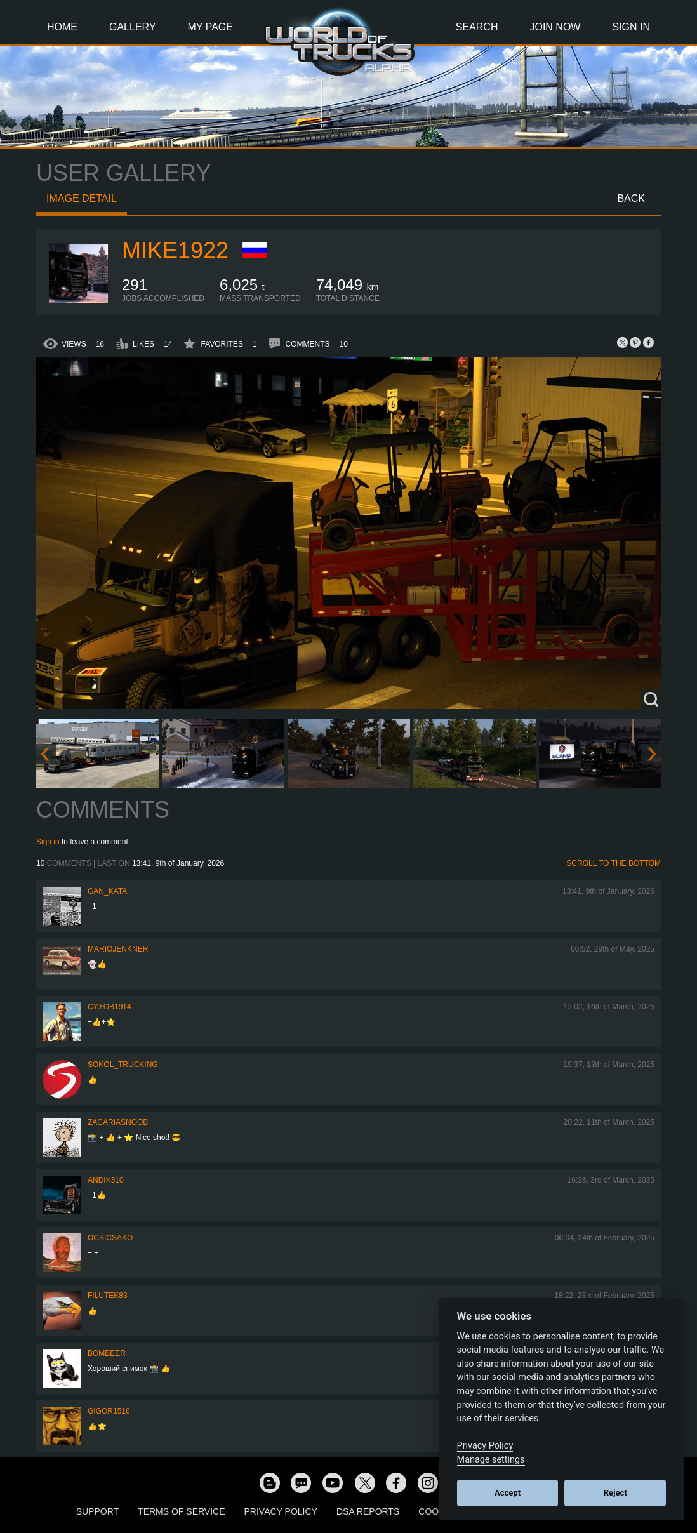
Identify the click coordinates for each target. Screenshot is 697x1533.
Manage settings (491, 1459)
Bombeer (107, 1353)
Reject (615, 1492)
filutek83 (108, 1295)
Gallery (132, 27)
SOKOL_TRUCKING (123, 1064)
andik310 (106, 1180)
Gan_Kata (107, 891)
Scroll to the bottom (613, 863)
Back (631, 198)
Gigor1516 (109, 1411)
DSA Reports (367, 1511)
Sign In (631, 27)
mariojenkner (118, 949)
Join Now (554, 27)
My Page (210, 27)
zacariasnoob (118, 1122)
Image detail (81, 198)
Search (477, 27)
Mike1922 (175, 250)
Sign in (48, 841)
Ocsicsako (110, 1237)
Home (62, 27)
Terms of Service (181, 1511)
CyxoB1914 (109, 1006)
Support (97, 1511)
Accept (508, 1492)
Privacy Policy (280, 1511)
